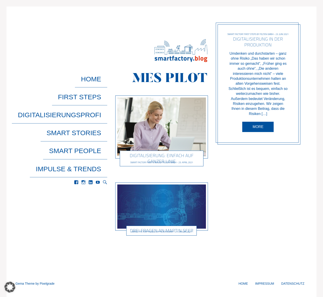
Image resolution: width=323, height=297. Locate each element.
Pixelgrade (47, 283)
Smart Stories (79, 103)
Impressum (264, 283)
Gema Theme (25, 283)
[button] (10, 287)
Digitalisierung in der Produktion (258, 41)
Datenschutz (292, 283)
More (258, 127)
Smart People (81, 113)
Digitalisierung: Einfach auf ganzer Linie (162, 158)
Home (97, 74)
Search (105, 132)
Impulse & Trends (74, 122)
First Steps (85, 84)
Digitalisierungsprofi (65, 94)
